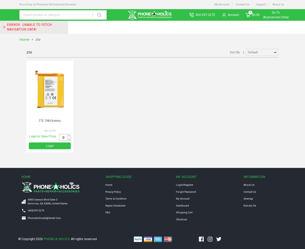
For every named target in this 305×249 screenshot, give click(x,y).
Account (234, 15)
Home (24, 39)
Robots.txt (250, 205)
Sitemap (248, 198)
